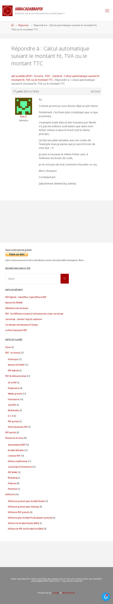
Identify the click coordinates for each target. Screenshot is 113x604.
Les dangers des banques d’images (21, 324)
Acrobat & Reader (16, 450)
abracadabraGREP (16, 444)
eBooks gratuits (15, 393)
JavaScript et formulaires (20, 466)
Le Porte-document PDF (16, 330)
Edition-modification (17, 461)
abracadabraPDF (21, 76)
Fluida (55, 592)
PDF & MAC (13, 472)
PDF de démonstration (15, 376)
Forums (38, 76)
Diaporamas (14, 388)
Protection (12, 488)
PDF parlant (13, 421)
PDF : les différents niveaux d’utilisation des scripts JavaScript (34, 313)
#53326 (95, 91)
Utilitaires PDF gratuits (19, 512)
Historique (13, 359)
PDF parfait (10, 432)
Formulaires (13, 399)
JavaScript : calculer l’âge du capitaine (23, 319)
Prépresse (12, 483)
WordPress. (68, 592)
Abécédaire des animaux (16, 308)
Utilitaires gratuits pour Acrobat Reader (26, 501)
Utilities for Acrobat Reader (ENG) (23, 523)
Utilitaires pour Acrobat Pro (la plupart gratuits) (30, 517)
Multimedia (13, 410)
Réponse (23, 25)
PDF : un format (12, 352)
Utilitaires (10, 494)
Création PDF (14, 455)
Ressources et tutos (14, 437)
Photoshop (12, 477)
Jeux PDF (12, 404)
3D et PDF (12, 382)
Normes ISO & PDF (16, 364)
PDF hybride (13, 370)
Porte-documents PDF (18, 426)
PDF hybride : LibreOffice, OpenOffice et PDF (26, 297)
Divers (8, 347)
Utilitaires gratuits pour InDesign (23, 506)
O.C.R (10, 415)
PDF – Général (53, 76)
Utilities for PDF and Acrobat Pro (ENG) (26, 528)
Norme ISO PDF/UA (14, 302)
